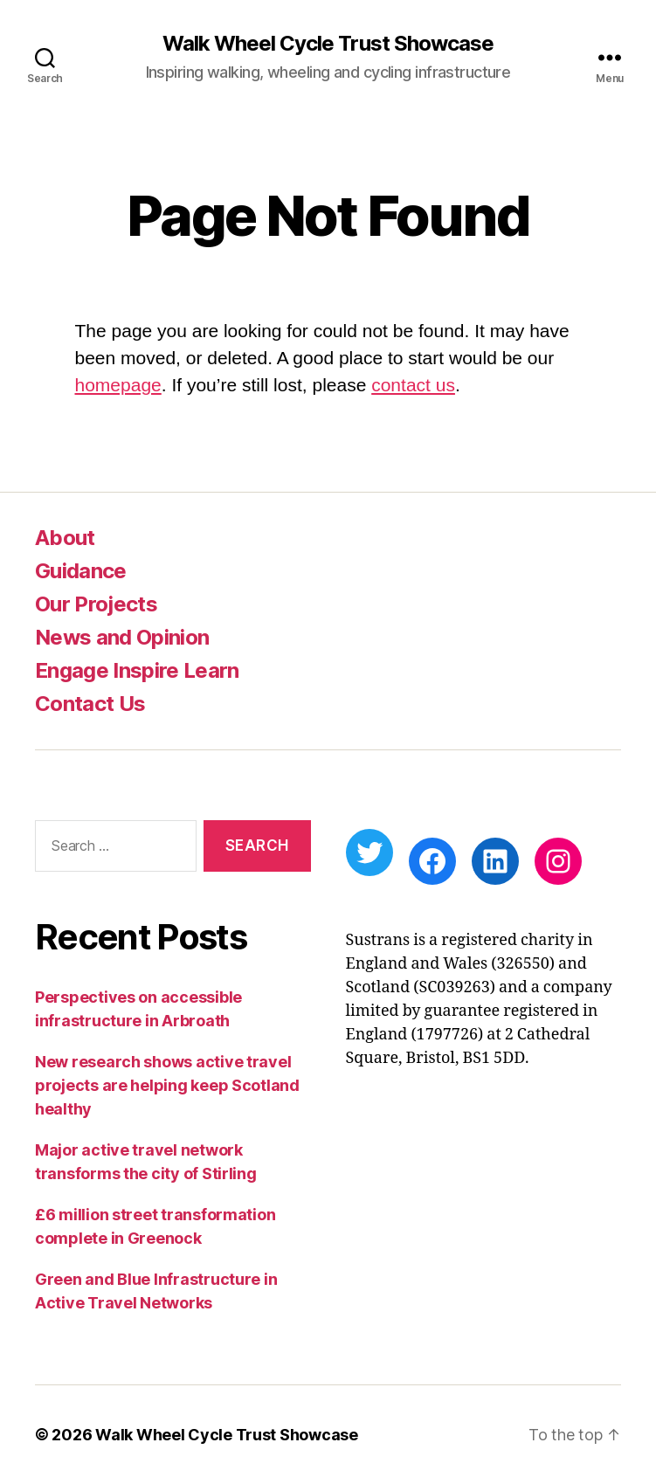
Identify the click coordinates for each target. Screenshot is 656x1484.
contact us (413, 385)
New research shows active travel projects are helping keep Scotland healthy (167, 1085)
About (65, 537)
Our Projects (96, 604)
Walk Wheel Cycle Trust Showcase (327, 43)
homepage (118, 385)
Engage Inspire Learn (137, 670)
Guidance (81, 570)
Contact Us (90, 703)
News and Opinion (122, 637)
